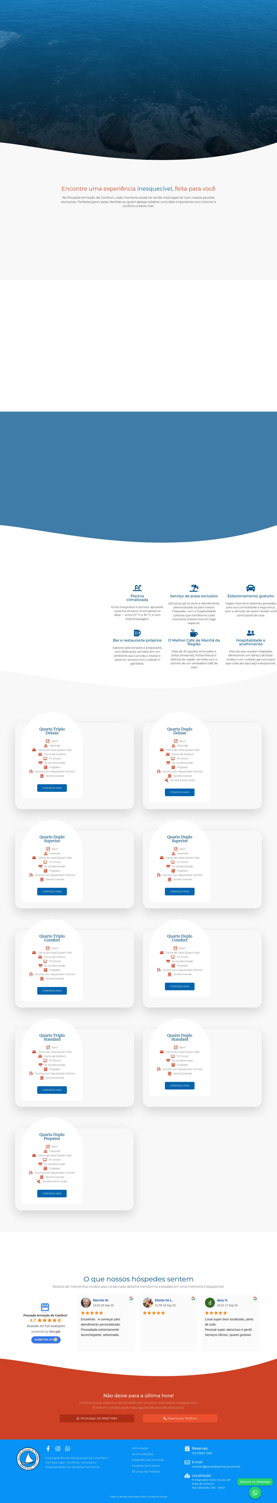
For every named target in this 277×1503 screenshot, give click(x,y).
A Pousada (140, 1448)
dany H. (222, 1300)
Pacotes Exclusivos (146, 1466)
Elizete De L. (164, 1300)
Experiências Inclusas (148, 1460)
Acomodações (142, 1454)
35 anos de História (146, 1471)
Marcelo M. (101, 1300)
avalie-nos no (46, 1340)
